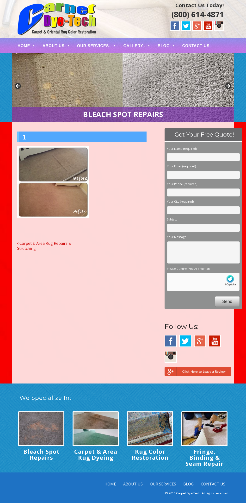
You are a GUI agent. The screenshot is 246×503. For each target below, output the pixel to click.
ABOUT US (54, 46)
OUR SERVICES (93, 46)
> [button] (227, 86)
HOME (24, 46)
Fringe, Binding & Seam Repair (204, 457)
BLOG (164, 46)
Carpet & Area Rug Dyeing (95, 454)
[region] (123, 87)
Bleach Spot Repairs (41, 454)
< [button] (18, 86)
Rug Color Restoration (150, 454)
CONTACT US (195, 46)
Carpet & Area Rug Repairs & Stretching (44, 246)
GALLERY (133, 46)
